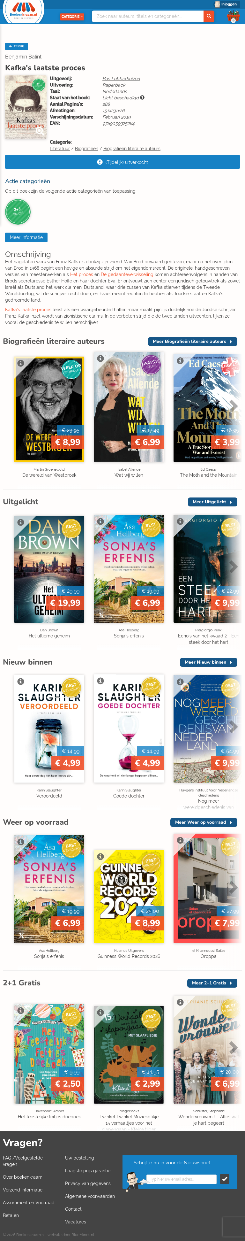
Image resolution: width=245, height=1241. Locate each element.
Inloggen (229, 4)
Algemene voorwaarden (90, 1196)
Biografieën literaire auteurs (131, 148)
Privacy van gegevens (88, 1183)
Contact (73, 1209)
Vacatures (75, 1221)
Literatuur (60, 148)
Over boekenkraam (22, 1177)
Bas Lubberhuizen (121, 78)
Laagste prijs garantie (87, 1170)
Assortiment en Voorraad (29, 1202)
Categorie (72, 17)
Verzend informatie (22, 1189)
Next (233, 406)
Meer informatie (26, 237)
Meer (189, 341)
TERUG (16, 46)
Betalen (11, 1215)
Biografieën (86, 148)
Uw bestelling (79, 1157)
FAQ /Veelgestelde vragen (23, 1161)
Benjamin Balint (23, 57)
